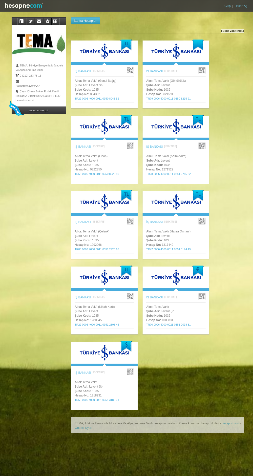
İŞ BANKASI (83, 71)
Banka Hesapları (85, 20)
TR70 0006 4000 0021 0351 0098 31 (170, 324)
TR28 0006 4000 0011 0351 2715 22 (170, 173)
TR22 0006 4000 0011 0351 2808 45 (98, 324)
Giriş (228, 6)
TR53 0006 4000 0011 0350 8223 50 (98, 173)
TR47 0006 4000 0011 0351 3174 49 (170, 249)
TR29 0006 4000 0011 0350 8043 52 (98, 98)
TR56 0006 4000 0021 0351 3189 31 (98, 399)
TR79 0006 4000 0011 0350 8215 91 (170, 98)
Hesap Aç (240, 6)
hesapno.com (230, 423)
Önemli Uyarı (83, 428)
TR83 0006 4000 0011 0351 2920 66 (98, 249)
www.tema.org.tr (39, 110)
